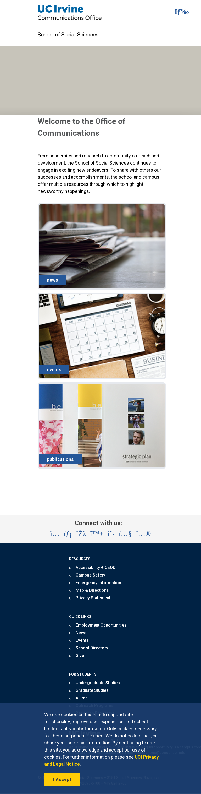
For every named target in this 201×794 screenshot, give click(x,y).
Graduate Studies (89, 690)
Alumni (79, 697)
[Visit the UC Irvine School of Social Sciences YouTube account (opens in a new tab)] (125, 533)
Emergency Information (95, 582)
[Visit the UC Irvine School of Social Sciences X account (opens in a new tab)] (111, 533)
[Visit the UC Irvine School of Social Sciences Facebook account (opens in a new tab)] (81, 533)
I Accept (62, 779)
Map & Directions (89, 590)
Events (78, 640)
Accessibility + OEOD (92, 567)
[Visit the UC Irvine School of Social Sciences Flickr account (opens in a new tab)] (143, 533)
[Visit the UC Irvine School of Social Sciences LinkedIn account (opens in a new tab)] (68, 533)
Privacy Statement (89, 597)
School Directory (88, 647)
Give (76, 655)
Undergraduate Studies (94, 682)
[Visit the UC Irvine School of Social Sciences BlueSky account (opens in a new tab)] (96, 533)
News (77, 632)
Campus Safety (87, 575)
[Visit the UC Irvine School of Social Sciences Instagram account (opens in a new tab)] (54, 533)
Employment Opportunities (98, 625)
